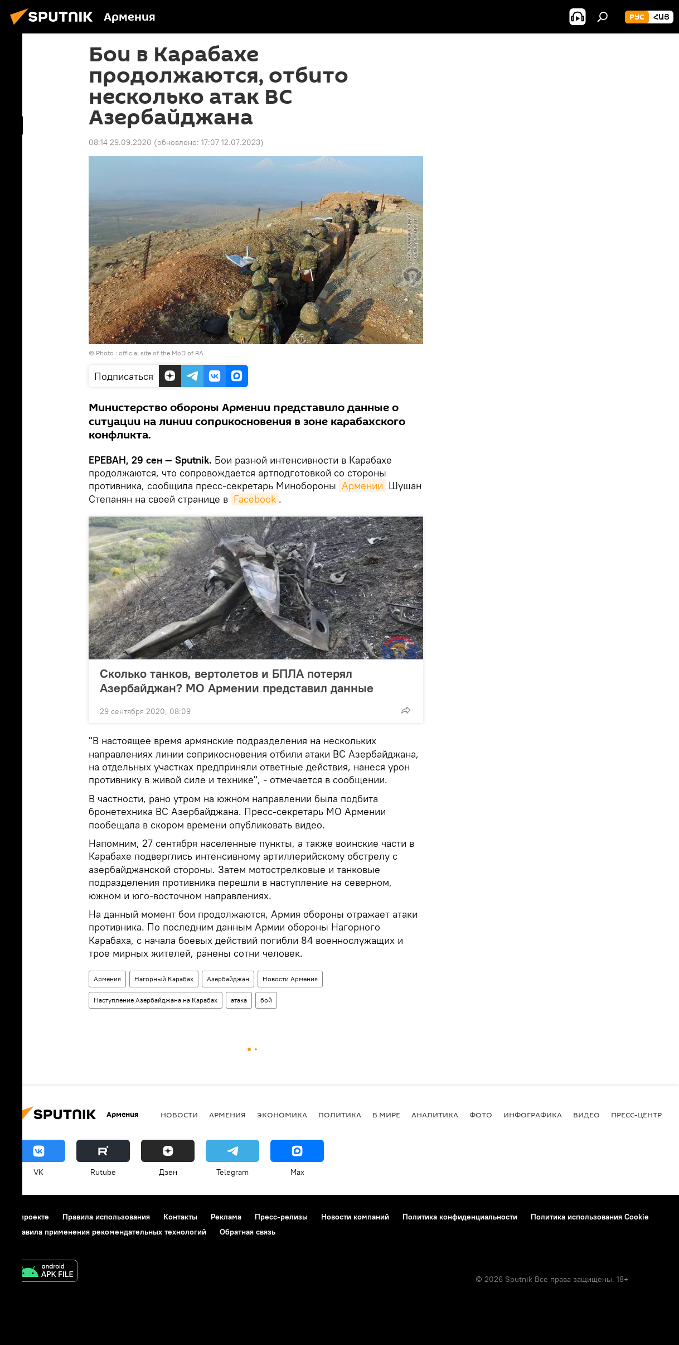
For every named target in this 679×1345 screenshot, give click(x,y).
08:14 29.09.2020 (120, 142)
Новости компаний (355, 1217)
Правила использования (106, 1217)
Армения (107, 979)
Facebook (255, 499)
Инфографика (532, 1115)
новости (179, 1115)
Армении (362, 485)
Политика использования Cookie (590, 1217)
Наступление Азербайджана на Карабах (155, 1000)
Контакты (180, 1217)
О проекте (30, 1217)
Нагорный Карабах (163, 979)
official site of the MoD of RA (161, 353)
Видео (586, 1115)
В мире (386, 1115)
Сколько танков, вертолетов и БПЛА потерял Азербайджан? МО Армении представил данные (237, 680)
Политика (339, 1115)
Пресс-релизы (281, 1217)
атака (239, 1000)
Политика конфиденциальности (459, 1217)
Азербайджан (228, 979)
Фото (480, 1115)
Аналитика (434, 1115)
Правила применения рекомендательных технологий (109, 1232)
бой (266, 1000)
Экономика (282, 1115)
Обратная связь (247, 1232)
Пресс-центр (636, 1115)
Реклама (226, 1217)
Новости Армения (290, 979)
